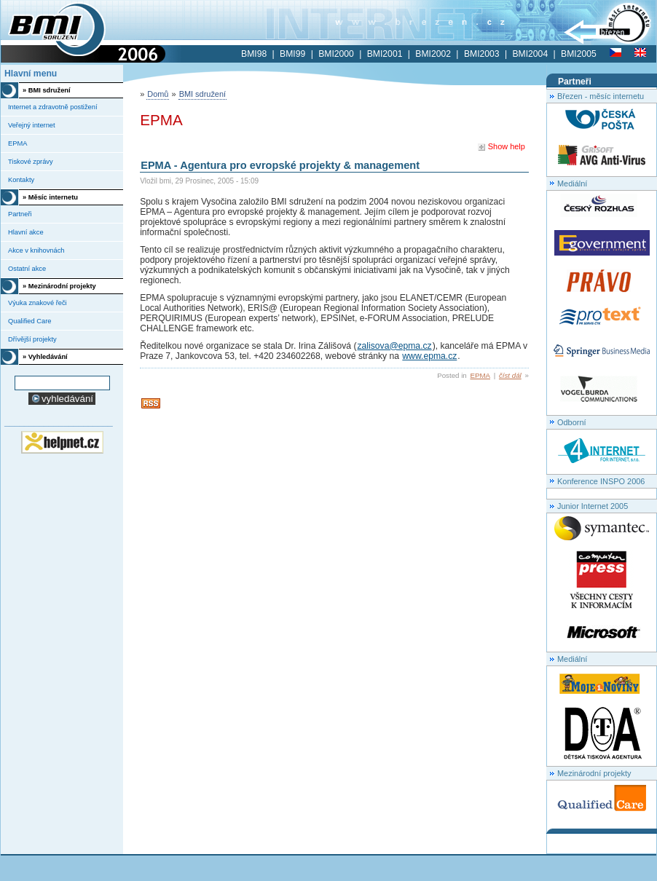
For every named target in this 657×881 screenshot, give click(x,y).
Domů (157, 94)
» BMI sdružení (47, 90)
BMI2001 (385, 54)
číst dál (510, 375)
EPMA (480, 375)
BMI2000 (336, 54)
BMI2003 (482, 54)
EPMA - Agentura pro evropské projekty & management (280, 165)
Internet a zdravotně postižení (53, 107)
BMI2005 (579, 54)
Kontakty (21, 179)
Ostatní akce (27, 268)
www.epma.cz (429, 356)
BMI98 (254, 54)
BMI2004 (530, 54)
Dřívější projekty (32, 339)
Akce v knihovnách (36, 250)
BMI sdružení (202, 94)
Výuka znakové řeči (37, 303)
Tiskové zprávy (30, 161)
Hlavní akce (26, 232)
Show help (501, 146)
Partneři (20, 214)
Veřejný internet (31, 125)
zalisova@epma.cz (394, 346)
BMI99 (292, 54)
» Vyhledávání (45, 356)
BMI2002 (433, 54)
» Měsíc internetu (50, 197)
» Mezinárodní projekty (59, 286)
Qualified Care (29, 321)
